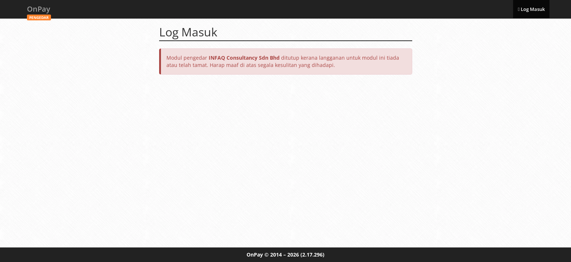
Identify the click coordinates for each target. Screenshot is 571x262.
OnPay (39, 11)
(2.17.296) (312, 254)
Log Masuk (531, 9)
